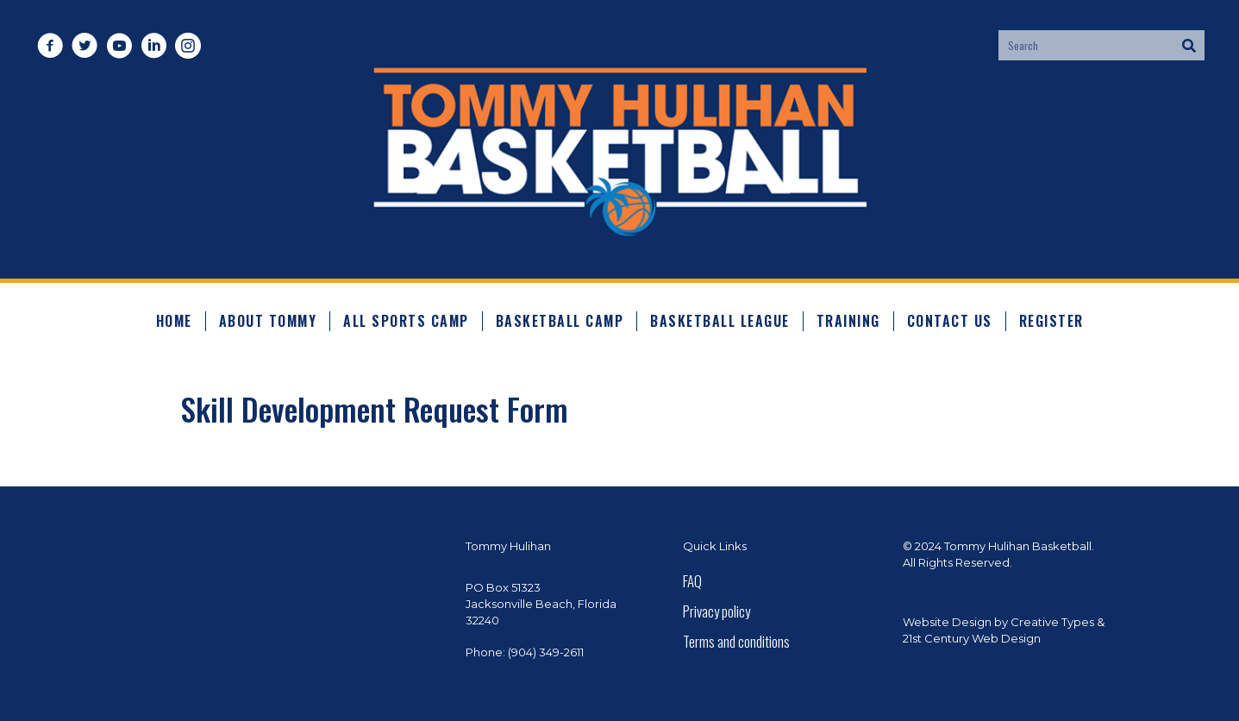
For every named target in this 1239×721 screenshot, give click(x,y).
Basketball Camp (560, 321)
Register (1051, 321)
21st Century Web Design (972, 638)
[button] (49, 45)
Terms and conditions (736, 641)
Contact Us (949, 321)
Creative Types (1052, 622)
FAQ (692, 581)
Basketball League (720, 321)
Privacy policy (716, 611)
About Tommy (268, 321)
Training (848, 321)
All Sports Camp (406, 321)
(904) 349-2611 (546, 652)
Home (174, 321)
